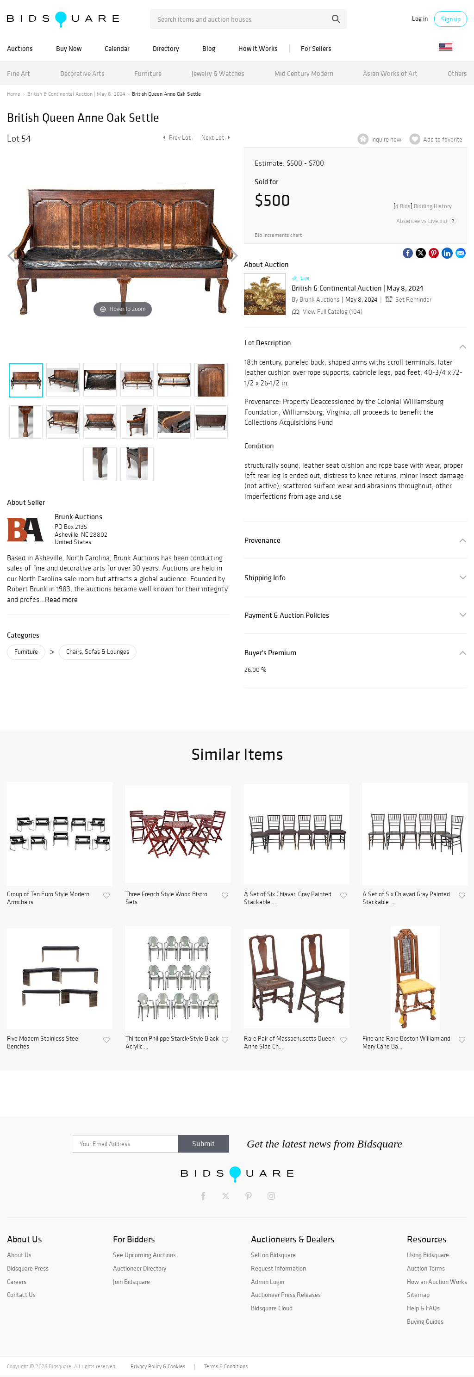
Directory (166, 48)
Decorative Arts (82, 73)
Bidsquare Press (28, 1268)
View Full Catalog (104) (326, 312)
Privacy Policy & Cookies (158, 1366)
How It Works (258, 48)
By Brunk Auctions (315, 299)
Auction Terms (426, 1268)
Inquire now (386, 139)
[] (422, 206)
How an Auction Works (437, 1282)
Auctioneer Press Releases (286, 1294)
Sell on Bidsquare (273, 1255)
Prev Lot (176, 138)
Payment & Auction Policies (286, 615)
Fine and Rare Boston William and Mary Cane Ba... (406, 1042)
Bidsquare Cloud (272, 1308)
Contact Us (21, 1294)
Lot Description (267, 342)
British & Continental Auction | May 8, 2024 (76, 94)
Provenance (262, 540)
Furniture (148, 73)
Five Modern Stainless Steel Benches (43, 1042)
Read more (61, 599)
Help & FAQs (423, 1308)
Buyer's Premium (270, 652)
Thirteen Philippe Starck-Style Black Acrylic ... (172, 1042)
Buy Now (68, 48)
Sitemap (418, 1294)
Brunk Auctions (78, 516)
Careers (16, 1282)
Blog (208, 48)
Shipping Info (265, 577)
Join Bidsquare (131, 1282)
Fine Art (18, 73)
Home (13, 94)
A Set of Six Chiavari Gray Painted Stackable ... (287, 898)
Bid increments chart (278, 235)
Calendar (117, 48)
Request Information (278, 1268)
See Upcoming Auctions (144, 1255)
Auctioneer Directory (139, 1268)
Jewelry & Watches (218, 73)
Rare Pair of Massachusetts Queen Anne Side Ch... (289, 1042)
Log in (420, 18)
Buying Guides (425, 1321)
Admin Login (267, 1282)
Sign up (451, 19)
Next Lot (215, 138)
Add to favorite (442, 139)
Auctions (20, 48)
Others (457, 73)
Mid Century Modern (303, 73)
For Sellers (316, 48)
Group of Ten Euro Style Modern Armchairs (48, 898)
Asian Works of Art (390, 73)
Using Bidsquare (428, 1255)
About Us (19, 1255)
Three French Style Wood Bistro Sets (166, 898)
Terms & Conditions (226, 1366)
